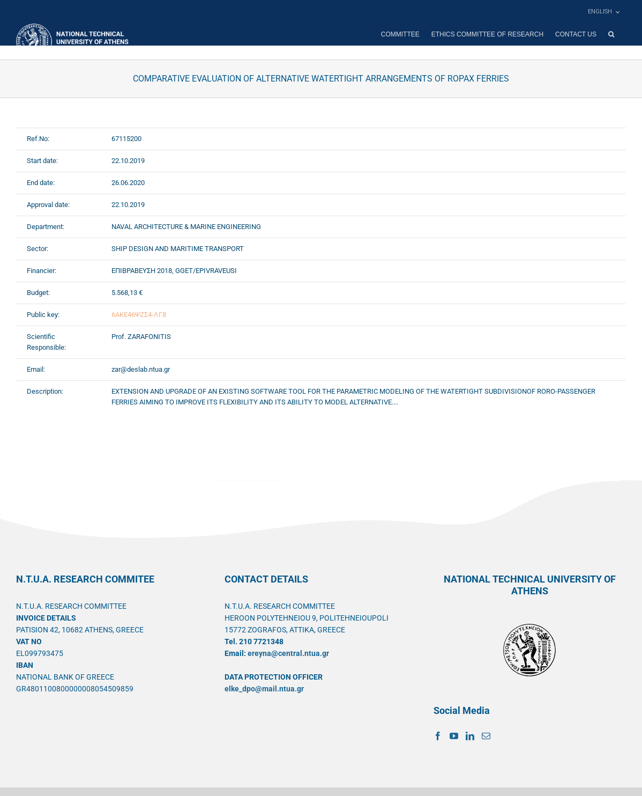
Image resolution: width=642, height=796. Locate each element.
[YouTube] (454, 736)
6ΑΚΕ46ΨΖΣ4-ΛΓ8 (138, 315)
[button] (611, 34)
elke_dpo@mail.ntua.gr (264, 688)
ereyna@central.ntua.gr (288, 653)
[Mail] (486, 736)
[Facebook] (438, 736)
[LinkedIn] (470, 736)
